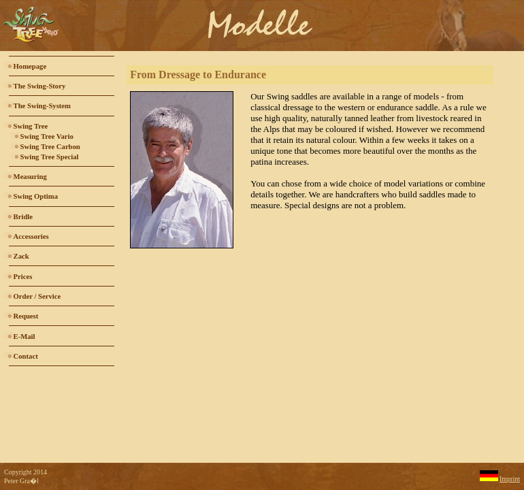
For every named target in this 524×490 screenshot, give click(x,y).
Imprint (510, 479)
